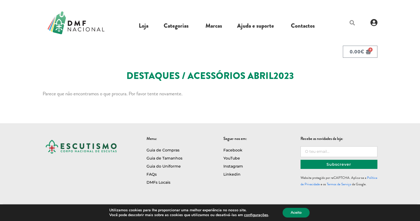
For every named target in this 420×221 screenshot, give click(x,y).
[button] (352, 22)
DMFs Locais (158, 182)
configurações (256, 215)
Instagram (233, 166)
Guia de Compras (163, 150)
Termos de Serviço (339, 184)
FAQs (152, 174)
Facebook (232, 150)
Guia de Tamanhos (164, 158)
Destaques (153, 76)
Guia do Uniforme (164, 166)
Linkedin (232, 174)
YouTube (231, 158)
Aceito (296, 212)
